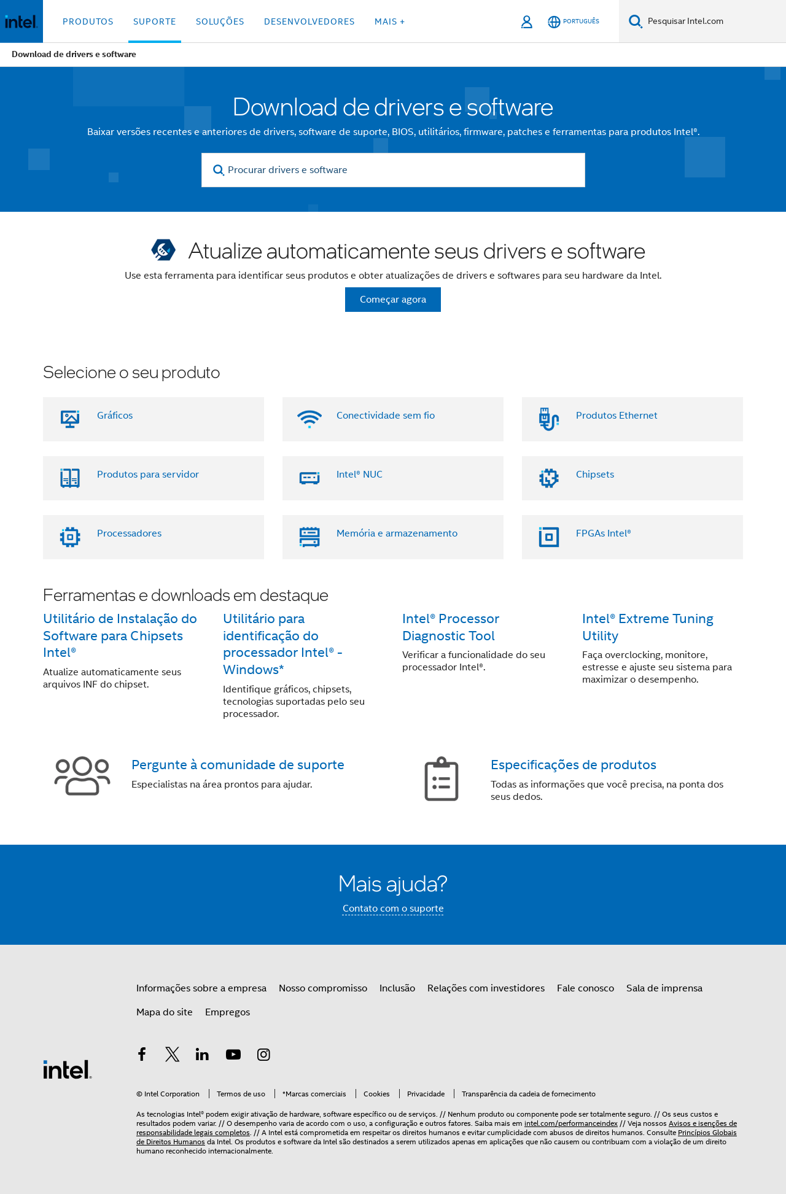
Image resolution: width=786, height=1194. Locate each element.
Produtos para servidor (148, 474)
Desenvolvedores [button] (309, 21)
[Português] (573, 22)
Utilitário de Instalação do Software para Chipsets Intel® (120, 635)
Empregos (227, 1012)
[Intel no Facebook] (141, 1056)
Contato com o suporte (393, 908)
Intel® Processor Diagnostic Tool (450, 627)
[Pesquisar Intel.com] (714, 21)
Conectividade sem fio (386, 415)
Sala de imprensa (664, 988)
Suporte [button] (154, 21)
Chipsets (595, 474)
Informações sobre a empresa (201, 988)
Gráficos (115, 415)
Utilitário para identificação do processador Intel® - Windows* (283, 644)
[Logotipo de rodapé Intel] (67, 1069)
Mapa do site (164, 1012)
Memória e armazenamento (397, 533)
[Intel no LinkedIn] (202, 1056)
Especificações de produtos (573, 764)
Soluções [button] (220, 21)
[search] (219, 170)
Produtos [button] (88, 21)
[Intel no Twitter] (172, 1056)
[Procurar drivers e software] (393, 170)
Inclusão (397, 988)
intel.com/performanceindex (571, 1123)
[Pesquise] (636, 21)
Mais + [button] (390, 21)
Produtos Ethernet (617, 415)
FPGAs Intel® (603, 533)
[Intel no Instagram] (263, 1056)
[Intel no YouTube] (233, 1056)
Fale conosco (585, 988)
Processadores (129, 533)
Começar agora (393, 299)
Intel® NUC (360, 474)
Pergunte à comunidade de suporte (237, 764)
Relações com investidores (486, 988)
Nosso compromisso (323, 988)
